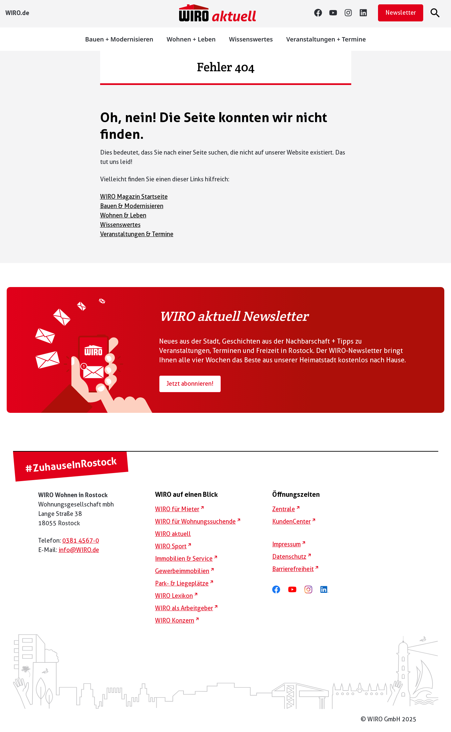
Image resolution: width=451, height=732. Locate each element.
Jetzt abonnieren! (190, 383)
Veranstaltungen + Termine (326, 39)
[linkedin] (366, 12)
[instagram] (351, 12)
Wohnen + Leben (191, 39)
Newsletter (400, 12)
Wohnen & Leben (123, 215)
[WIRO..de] (17, 12)
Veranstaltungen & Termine (136, 234)
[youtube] (336, 12)
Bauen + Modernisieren (119, 39)
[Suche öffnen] (436, 13)
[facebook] (279, 589)
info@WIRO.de (79, 549)
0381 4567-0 (80, 540)
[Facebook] (321, 12)
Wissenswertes (251, 39)
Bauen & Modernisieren (131, 205)
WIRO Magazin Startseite (134, 196)
